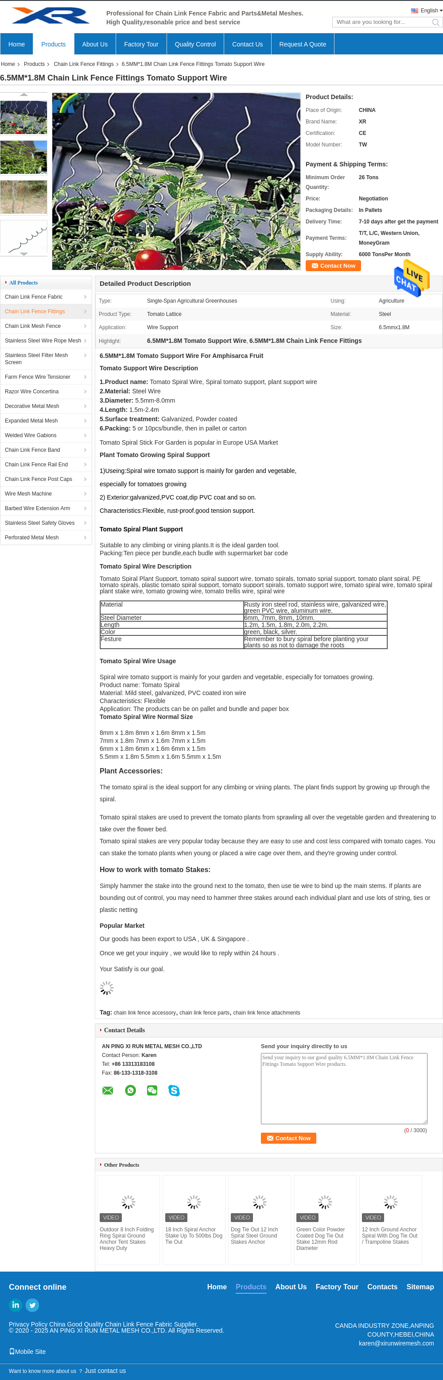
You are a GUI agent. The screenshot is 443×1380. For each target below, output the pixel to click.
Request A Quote (303, 44)
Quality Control (195, 44)
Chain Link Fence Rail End (36, 464)
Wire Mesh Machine (28, 494)
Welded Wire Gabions (31, 435)
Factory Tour (141, 44)
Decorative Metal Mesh (32, 406)
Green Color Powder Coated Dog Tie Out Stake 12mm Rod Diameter (320, 1238)
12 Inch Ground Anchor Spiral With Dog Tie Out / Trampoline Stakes (389, 1235)
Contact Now (337, 265)
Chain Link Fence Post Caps (38, 479)
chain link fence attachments (266, 1013)
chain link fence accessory (145, 1013)
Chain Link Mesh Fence (33, 326)
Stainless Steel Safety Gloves (39, 523)
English (429, 11)
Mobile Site (27, 1351)
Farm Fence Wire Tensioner (37, 377)
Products (53, 44)
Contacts (382, 1287)
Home (16, 44)
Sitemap (420, 1287)
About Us (95, 44)
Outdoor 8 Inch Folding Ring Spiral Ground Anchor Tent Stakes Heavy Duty (127, 1238)
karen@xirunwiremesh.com (396, 1343)
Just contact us (105, 1370)
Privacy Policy (28, 1324)
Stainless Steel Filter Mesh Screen (36, 358)
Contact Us (247, 44)
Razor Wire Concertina (31, 391)
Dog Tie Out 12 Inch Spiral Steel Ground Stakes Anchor (254, 1235)
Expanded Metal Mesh (31, 421)
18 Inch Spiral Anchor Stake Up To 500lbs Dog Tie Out (193, 1235)
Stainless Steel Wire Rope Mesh (43, 341)
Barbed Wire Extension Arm (37, 508)
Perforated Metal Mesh (31, 537)
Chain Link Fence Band (32, 450)
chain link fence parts (204, 1013)
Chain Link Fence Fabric (33, 297)
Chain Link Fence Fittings (83, 64)
